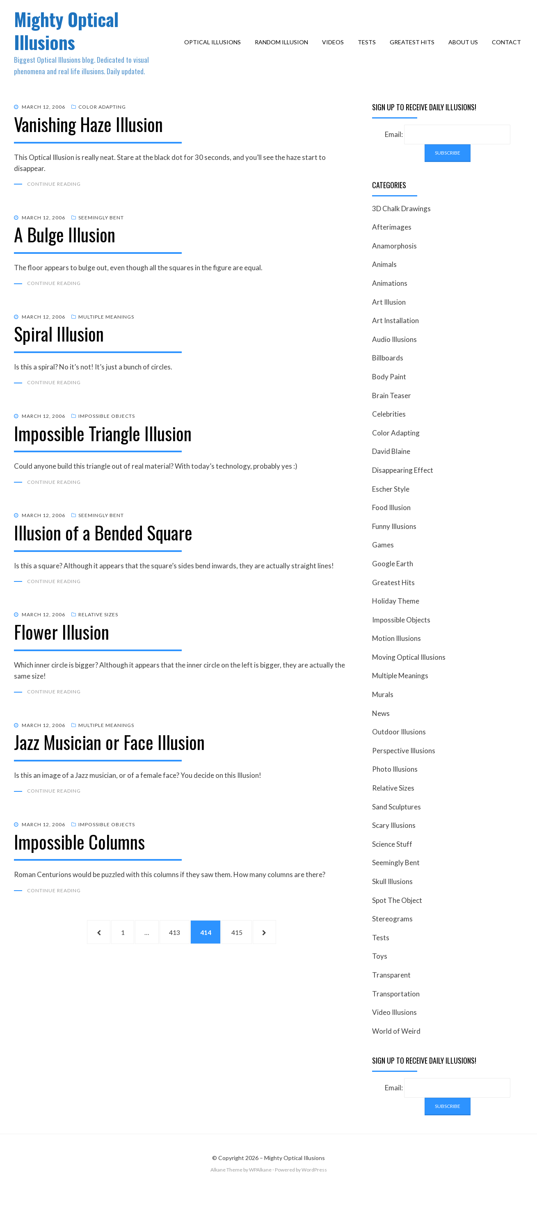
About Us (465, 49)
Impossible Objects (106, 433)
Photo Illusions (395, 785)
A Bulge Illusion (64, 250)
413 (176, 951)
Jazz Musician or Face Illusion (109, 760)
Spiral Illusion (59, 350)
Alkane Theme (226, 1185)
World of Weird (396, 1046)
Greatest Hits (414, 49)
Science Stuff (392, 859)
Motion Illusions (396, 654)
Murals (382, 710)
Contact (508, 49)
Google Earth (392, 579)
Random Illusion (283, 49)
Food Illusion (391, 523)
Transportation (396, 1009)
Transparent (391, 990)
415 (250, 951)
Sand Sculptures (396, 822)
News (381, 729)
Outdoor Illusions (399, 747)
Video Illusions (394, 1027)
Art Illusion (389, 317)
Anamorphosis (394, 261)
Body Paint (389, 392)
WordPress (314, 1185)
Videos (335, 49)
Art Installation (395, 336)
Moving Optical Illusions (409, 672)
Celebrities (389, 429)
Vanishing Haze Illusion (88, 139)
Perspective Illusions (403, 766)
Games (383, 560)
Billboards (387, 373)
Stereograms (392, 934)
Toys (379, 972)
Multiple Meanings (106, 333)
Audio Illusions (394, 355)
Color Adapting (102, 122)
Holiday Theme (395, 616)
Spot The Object (397, 916)
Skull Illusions (392, 897)
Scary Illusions (394, 840)
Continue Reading (54, 200)
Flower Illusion (61, 649)
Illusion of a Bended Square (103, 549)
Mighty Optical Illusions (72, 37)
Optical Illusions (214, 49)
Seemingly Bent (101, 233)
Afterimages (391, 242)
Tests (369, 49)
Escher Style (390, 504)
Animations (389, 298)
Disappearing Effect (402, 485)
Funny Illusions (394, 542)
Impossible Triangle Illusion (103, 450)
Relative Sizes (98, 632)
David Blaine (391, 467)
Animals (384, 280)
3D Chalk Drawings (401, 224)
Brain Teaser (391, 411)
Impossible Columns (79, 860)
